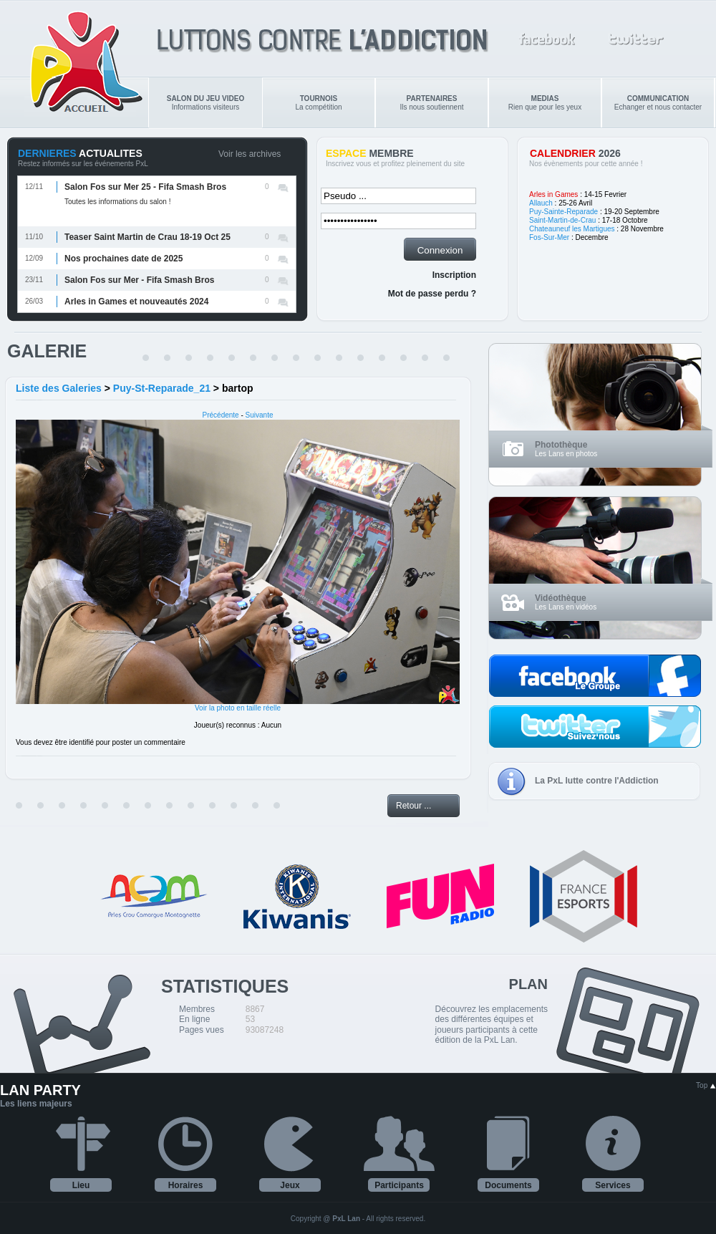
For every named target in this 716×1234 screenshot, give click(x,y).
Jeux (289, 1185)
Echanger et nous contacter (658, 103)
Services (612, 1185)
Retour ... (413, 806)
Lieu (81, 1185)
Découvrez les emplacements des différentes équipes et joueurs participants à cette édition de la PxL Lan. (491, 1024)
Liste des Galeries (59, 388)
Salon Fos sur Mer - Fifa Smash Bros (139, 280)
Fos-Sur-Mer (549, 237)
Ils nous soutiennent (432, 103)
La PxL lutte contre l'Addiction (597, 781)
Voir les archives (249, 154)
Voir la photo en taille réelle (238, 708)
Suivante (260, 415)
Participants (399, 1185)
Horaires (185, 1185)
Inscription (454, 275)
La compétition (318, 103)
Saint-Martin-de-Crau (562, 220)
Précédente (221, 415)
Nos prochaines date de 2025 (123, 259)
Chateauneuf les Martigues (572, 229)
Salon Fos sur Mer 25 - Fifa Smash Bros (145, 187)
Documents (508, 1185)
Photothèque (561, 445)
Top (706, 1085)
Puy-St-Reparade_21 (162, 388)
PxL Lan (346, 1219)
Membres (197, 1009)
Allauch (541, 203)
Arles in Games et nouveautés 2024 (136, 302)
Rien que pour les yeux (544, 103)
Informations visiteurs (205, 103)
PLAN (528, 984)
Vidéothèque (560, 598)
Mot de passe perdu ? (432, 294)
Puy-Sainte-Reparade (563, 212)
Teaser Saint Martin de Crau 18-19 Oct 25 (147, 237)
